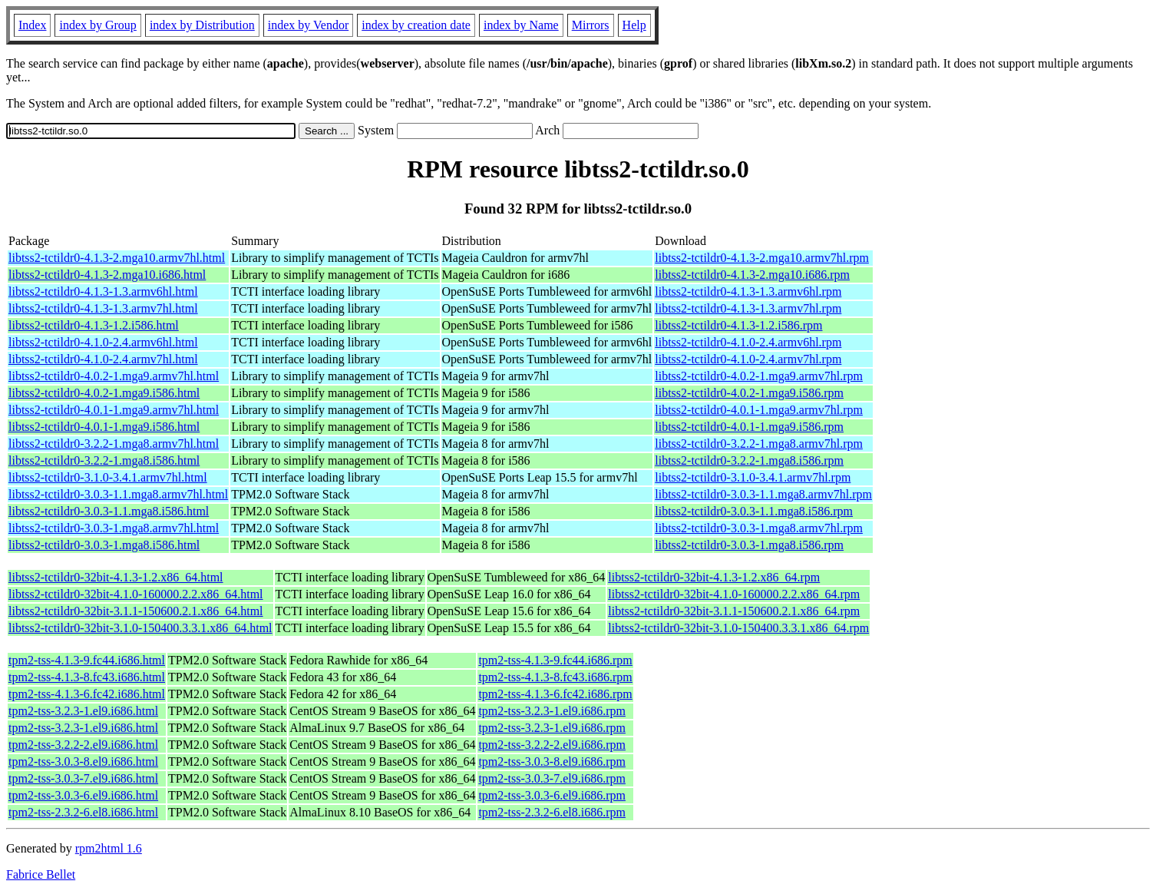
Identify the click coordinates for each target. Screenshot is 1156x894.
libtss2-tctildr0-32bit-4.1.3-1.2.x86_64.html (115, 577)
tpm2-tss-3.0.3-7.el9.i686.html (83, 778)
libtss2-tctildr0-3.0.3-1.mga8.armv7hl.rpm (759, 528)
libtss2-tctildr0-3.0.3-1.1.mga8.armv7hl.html (118, 494)
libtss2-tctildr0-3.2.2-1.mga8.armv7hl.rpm (759, 443)
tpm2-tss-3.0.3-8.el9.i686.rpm (552, 761)
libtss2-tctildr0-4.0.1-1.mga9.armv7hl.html (113, 409)
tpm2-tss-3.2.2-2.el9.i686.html (83, 744)
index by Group (97, 24)
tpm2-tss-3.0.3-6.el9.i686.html (83, 795)
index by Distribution (202, 24)
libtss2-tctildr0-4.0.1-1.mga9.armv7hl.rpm (759, 409)
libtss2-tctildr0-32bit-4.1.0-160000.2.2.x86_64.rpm (734, 594)
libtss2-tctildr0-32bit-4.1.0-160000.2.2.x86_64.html (135, 594)
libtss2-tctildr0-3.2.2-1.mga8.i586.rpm (749, 460)
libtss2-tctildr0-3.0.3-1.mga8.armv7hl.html (113, 528)
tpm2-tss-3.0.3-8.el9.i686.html (83, 761)
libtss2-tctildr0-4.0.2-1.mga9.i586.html (104, 392)
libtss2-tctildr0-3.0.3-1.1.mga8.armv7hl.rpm (763, 494)
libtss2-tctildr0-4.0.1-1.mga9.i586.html (104, 426)
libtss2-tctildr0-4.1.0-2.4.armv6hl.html (103, 342)
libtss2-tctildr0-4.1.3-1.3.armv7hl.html (103, 308)
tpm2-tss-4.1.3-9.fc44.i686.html (86, 660)
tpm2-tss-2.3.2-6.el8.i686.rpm (552, 812)
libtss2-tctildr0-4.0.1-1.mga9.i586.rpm (749, 426)
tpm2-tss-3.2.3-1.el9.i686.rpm (552, 710)
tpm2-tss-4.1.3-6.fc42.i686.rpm (555, 693)
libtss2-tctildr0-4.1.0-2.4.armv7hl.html (103, 359)
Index (32, 24)
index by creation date (416, 24)
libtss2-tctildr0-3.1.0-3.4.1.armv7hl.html (107, 477)
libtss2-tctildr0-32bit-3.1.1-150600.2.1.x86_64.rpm (734, 611)
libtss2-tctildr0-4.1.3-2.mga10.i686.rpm (752, 274)
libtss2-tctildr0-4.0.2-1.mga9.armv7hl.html (113, 375)
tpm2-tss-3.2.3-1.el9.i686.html (83, 710)
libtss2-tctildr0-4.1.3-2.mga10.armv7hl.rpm (762, 257)
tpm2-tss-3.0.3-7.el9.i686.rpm (552, 778)
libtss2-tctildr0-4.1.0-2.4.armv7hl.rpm (748, 359)
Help (634, 24)
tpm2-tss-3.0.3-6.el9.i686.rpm (552, 795)
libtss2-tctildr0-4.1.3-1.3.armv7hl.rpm (748, 308)
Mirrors (590, 24)
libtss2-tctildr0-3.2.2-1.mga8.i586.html (104, 460)
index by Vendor (308, 24)
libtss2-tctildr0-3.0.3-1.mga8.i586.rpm (749, 544)
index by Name (521, 24)
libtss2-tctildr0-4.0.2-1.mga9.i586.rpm (749, 392)
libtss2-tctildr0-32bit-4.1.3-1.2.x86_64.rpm (714, 577)
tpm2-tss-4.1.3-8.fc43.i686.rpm (555, 677)
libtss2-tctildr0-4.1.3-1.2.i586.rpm (738, 325)
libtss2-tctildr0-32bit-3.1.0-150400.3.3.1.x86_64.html (140, 627)
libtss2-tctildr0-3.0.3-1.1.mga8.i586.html (108, 511)
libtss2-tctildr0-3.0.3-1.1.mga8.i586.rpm (754, 511)
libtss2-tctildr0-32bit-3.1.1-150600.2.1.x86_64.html (135, 611)
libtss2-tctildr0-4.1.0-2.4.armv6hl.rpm (748, 342)
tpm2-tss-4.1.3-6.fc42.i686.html (86, 693)
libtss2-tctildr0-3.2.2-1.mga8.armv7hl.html (113, 443)
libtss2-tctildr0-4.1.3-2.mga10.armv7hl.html (116, 257)
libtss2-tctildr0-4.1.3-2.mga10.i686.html (107, 274)
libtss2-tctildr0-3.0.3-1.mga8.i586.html (104, 544)
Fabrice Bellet (40, 874)
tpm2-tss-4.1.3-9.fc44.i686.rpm (555, 660)
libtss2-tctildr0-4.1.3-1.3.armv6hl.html (103, 291)
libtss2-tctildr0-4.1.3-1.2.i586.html (93, 325)
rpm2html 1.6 (108, 848)
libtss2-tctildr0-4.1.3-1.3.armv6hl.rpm (748, 291)
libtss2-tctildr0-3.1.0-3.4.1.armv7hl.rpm (752, 477)
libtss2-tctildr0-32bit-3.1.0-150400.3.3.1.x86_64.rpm (738, 627)
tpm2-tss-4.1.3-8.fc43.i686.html (86, 677)
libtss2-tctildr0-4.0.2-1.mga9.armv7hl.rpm (759, 375)
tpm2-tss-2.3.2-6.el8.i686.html (83, 812)
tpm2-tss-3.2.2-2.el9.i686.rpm (552, 744)
